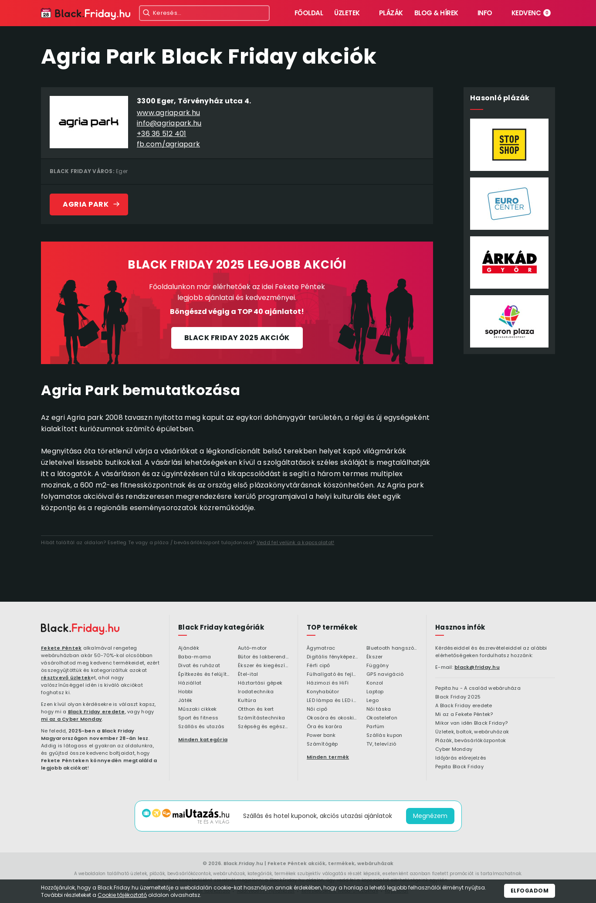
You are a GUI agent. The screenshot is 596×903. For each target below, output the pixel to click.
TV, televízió (381, 744)
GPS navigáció (384, 674)
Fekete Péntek (61, 647)
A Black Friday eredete (463, 706)
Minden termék (328, 756)
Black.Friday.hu (243, 863)
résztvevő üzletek (66, 677)
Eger (122, 171)
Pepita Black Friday (459, 767)
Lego (372, 701)
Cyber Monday (453, 749)
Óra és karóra (324, 727)
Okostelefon (381, 718)
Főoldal (309, 12)
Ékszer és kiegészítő (263, 666)
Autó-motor (252, 648)
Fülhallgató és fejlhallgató (332, 674)
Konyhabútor (323, 692)
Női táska (378, 709)
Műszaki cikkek (197, 709)
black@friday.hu (477, 667)
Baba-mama (194, 657)
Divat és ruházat (199, 666)
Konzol (374, 683)
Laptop (375, 692)
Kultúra (247, 701)
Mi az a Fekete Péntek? (464, 715)
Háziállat (189, 683)
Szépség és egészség (263, 727)
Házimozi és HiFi (328, 683)
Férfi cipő (318, 666)
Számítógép (322, 744)
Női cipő (317, 709)
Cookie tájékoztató (122, 895)
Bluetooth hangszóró (391, 648)
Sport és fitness (198, 718)
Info (484, 12)
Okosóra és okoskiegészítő (332, 718)
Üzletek (347, 12)
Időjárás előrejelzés (460, 758)
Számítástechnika (261, 718)
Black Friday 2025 (458, 697)
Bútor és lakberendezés (263, 657)
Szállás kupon (384, 736)
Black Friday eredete (96, 711)
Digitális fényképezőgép (332, 657)
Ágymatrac (321, 648)
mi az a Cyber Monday (71, 719)
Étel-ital (248, 674)
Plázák (391, 12)
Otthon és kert (256, 709)
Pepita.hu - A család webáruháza (478, 688)
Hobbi (185, 692)
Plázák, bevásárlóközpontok (470, 741)
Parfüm (375, 727)
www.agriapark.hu (168, 113)
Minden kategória (202, 739)
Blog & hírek (436, 12)
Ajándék (188, 648)
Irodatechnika (256, 692)
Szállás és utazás (201, 727)
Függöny (377, 666)
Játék (185, 701)
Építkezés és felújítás (203, 674)
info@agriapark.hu (169, 123)
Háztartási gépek (260, 683)
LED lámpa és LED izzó (332, 701)
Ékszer (374, 657)
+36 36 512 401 (161, 134)
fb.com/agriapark (168, 144)
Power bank (321, 736)
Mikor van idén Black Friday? (471, 723)
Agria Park (85, 204)
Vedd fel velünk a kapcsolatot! (296, 542)
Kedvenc (531, 12)
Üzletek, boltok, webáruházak (472, 732)
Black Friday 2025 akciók (237, 338)
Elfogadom (530, 890)
